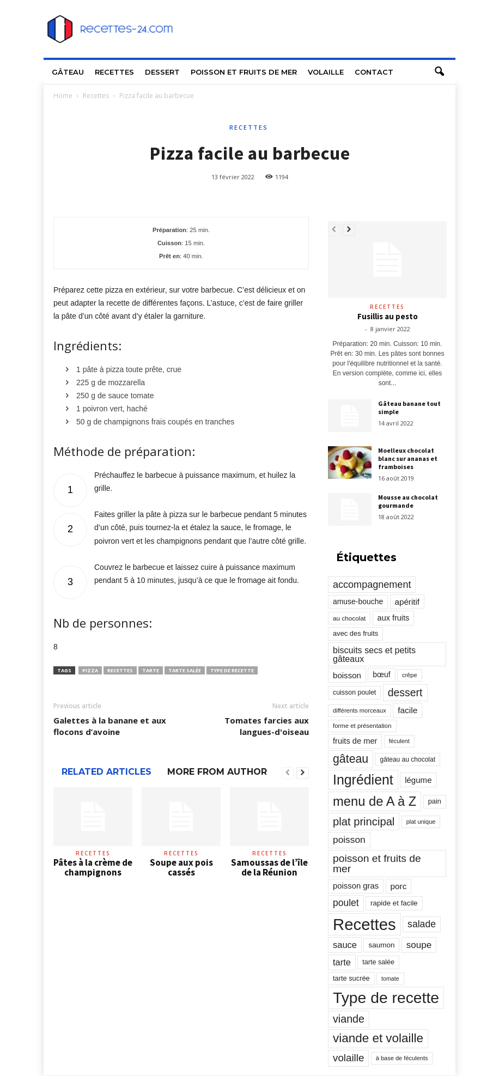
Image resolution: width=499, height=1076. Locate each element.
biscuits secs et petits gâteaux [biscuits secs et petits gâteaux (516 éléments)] (374, 654)
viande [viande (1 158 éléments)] (348, 1019)
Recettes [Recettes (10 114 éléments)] (364, 924)
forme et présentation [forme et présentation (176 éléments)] (362, 725)
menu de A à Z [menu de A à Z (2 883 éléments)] (374, 801)
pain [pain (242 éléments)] (434, 801)
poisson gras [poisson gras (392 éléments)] (356, 886)
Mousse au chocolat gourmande (408, 501)
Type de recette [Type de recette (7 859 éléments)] (386, 997)
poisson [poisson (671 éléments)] (349, 839)
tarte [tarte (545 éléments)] (342, 962)
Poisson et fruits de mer (244, 72)
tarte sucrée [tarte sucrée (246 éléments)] (351, 978)
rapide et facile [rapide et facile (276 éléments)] (394, 903)
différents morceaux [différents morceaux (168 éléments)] (359, 710)
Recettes (114, 72)
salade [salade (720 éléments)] (421, 924)
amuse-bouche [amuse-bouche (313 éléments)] (358, 601)
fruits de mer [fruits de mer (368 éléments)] (355, 741)
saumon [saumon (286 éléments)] (381, 945)
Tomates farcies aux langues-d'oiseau (266, 726)
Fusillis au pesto (387, 316)
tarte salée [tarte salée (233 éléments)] (378, 962)
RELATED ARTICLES (106, 772)
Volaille (326, 72)
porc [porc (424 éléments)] (399, 886)
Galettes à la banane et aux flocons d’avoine (109, 726)
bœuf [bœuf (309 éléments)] (381, 674)
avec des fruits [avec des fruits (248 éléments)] (355, 633)
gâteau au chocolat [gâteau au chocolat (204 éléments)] (407, 759)
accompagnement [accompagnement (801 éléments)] (372, 584)
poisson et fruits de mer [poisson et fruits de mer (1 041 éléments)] (377, 863)
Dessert (162, 72)
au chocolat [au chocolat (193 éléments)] (349, 618)
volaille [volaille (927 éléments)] (348, 1057)
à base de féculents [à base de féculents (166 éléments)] (402, 1058)
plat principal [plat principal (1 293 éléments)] (363, 822)
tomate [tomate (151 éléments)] (390, 978)
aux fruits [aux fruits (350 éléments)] (394, 617)
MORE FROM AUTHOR (217, 772)
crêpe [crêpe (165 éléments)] (409, 675)
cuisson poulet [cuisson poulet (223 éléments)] (354, 692)
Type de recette (232, 670)
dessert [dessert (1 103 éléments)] (405, 692)
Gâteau (68, 72)
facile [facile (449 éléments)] (407, 710)
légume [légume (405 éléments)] (418, 780)
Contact (374, 72)
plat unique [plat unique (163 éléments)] (421, 821)
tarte (150, 670)
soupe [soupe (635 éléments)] (418, 945)
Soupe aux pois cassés (181, 867)
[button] (439, 72)
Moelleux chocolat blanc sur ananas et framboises (407, 458)
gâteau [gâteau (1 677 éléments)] (350, 758)
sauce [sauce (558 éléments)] (345, 945)
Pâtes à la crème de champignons (92, 867)
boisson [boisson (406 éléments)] (347, 675)
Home (62, 95)
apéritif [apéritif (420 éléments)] (407, 601)
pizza (90, 670)
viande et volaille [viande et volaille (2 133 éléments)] (378, 1038)
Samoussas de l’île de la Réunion (269, 867)
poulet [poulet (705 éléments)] (346, 902)
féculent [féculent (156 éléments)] (399, 741)
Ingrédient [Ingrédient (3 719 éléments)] (363, 779)
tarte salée (184, 670)
